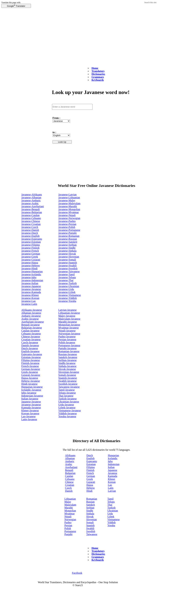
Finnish (90, 470)
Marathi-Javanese (67, 321)
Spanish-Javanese (67, 378)
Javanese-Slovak (67, 253)
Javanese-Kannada (31, 292)
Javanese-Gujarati (30, 259)
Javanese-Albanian (31, 197)
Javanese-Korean (30, 298)
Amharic (69, 461)
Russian (90, 501)
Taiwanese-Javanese (69, 386)
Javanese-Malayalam (69, 203)
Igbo (110, 461)
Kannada (112, 476)
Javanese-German (30, 253)
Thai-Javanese (66, 395)
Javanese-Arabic (30, 203)
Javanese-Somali (67, 259)
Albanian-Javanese (31, 312)
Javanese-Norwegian (69, 218)
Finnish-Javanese (30, 363)
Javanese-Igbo (29, 277)
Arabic (68, 464)
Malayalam (70, 504)
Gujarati (91, 482)
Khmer (111, 479)
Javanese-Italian (29, 283)
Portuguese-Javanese (69, 345)
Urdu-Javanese (66, 404)
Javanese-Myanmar (68, 212)
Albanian (70, 458)
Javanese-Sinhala (67, 250)
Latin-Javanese (29, 419)
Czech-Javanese (29, 342)
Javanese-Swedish (67, 268)
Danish (69, 490)
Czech (68, 488)
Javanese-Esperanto (31, 239)
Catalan (69, 476)
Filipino (91, 467)
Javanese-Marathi (67, 206)
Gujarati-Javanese (30, 375)
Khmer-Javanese (30, 410)
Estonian (91, 464)
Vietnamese (113, 519)
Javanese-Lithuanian (69, 197)
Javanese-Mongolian (69, 209)
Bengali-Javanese (30, 324)
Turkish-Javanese (67, 398)
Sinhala (90, 513)
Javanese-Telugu (67, 277)
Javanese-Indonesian (32, 280)
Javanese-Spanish (67, 262)
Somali (90, 522)
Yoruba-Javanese (67, 416)
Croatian (69, 485)
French (90, 473)
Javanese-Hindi (29, 268)
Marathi (68, 507)
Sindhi (89, 510)
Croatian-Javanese (31, 339)
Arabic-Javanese (30, 318)
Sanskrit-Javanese (67, 357)
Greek (90, 479)
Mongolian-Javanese (69, 324)
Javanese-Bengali (30, 209)
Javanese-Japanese (31, 286)
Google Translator (16, 5)
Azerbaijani (71, 467)
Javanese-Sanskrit (67, 241)
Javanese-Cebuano (31, 218)
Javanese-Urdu (66, 289)
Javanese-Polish (66, 227)
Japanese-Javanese (31, 401)
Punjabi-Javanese (67, 348)
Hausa (90, 485)
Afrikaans (70, 455)
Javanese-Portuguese (69, 230)
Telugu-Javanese (67, 392)
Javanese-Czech (29, 227)
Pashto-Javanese (67, 336)
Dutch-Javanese (29, 348)
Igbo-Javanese (29, 392)
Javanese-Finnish (30, 247)
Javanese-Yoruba (67, 301)
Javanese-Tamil (66, 274)
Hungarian (113, 455)
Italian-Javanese (29, 398)
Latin (111, 488)
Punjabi (68, 534)
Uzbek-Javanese (67, 407)
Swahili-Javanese (67, 381)
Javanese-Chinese (30, 221)
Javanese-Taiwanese (69, 271)
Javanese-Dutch (29, 233)
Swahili (90, 528)
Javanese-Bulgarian (31, 212)
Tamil (110, 498)
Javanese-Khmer (30, 295)
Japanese (112, 470)
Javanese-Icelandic (31, 274)
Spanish (90, 525)
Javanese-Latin (29, 304)
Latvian (112, 490)
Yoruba (111, 525)
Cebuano (70, 479)
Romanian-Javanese (68, 351)
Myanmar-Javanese (68, 327)
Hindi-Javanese (29, 383)
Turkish (111, 507)
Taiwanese (91, 534)
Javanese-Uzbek (67, 292)
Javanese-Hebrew (30, 265)
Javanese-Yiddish (67, 298)
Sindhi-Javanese (67, 363)
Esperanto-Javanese (31, 354)
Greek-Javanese (29, 372)
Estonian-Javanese (31, 357)
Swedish (90, 531)
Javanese (112, 473)
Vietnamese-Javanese (69, 410)
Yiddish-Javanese (67, 413)
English (91, 458)
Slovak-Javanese (67, 369)
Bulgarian (70, 473)
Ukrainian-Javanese (68, 401)
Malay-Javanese (66, 315)
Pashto (68, 522)
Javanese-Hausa (29, 262)
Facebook (77, 572)
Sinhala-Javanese (67, 366)
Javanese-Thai (66, 280)
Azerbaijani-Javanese (32, 321)
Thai (109, 504)
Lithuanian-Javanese (69, 312)
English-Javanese (30, 351)
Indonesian (113, 464)
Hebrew (91, 488)
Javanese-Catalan (30, 215)
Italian (111, 467)
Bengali (69, 470)
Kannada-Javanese (31, 407)
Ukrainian (112, 510)
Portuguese (70, 531)
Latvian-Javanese (67, 310)
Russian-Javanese (67, 354)
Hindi (89, 490)
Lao (110, 485)
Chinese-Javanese (30, 336)
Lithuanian (70, 498)
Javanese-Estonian (31, 241)
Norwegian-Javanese (69, 333)
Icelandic (113, 458)
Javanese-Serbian (67, 244)
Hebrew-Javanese (30, 381)
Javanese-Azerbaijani (32, 206)
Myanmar (69, 513)
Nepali (68, 516)
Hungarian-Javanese (32, 386)
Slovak (89, 516)
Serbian (90, 507)
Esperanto (92, 461)
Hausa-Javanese (29, 378)
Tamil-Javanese (66, 389)
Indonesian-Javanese (32, 395)
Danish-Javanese (30, 345)
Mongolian (70, 510)
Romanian (91, 498)
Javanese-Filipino (30, 244)
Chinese (69, 482)
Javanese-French (30, 250)
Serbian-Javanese (67, 360)
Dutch (90, 455)
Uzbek (110, 516)
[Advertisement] (96, 42)
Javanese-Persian (67, 224)
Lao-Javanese (28, 416)
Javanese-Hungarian (32, 271)
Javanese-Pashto (67, 221)
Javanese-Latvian (67, 194)
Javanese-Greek (29, 256)
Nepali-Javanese (67, 330)
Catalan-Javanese (30, 330)
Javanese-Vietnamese (69, 295)
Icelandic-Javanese (31, 389)
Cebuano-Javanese (31, 333)
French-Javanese (30, 366)
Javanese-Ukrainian (68, 286)
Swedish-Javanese (67, 383)
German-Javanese (30, 369)
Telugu (111, 501)
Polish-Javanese (66, 342)
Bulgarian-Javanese (31, 327)
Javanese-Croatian (31, 224)
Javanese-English (30, 236)
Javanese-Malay (66, 200)
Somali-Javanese (67, 375)
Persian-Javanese (67, 339)
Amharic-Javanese (31, 315)
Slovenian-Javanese (68, 372)
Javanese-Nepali (67, 215)
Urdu (110, 513)
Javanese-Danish (30, 230)
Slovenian (91, 519)
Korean (112, 482)
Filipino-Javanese (30, 360)
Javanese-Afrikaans (31, 194)
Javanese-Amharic (31, 200)
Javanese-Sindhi (67, 247)
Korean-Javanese (30, 413)
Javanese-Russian (67, 239)
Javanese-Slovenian (68, 256)
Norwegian (70, 519)
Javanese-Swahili (67, 265)
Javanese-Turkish (67, 283)
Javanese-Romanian (68, 236)
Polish (67, 528)
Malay (67, 501)
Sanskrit (90, 504)
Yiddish (111, 522)
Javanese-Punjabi (67, 233)
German (91, 476)
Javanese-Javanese (31, 289)
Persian (68, 525)
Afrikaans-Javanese (31, 310)
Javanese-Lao (28, 301)
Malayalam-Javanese (69, 318)
